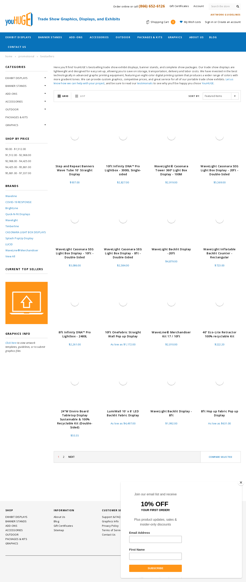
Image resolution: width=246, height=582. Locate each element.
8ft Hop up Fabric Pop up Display (219, 413)
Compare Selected (220, 456)
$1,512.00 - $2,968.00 (18, 155)
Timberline (12, 226)
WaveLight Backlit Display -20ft (171, 251)
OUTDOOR (123, 37)
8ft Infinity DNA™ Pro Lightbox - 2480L (75, 334)
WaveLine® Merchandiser (21, 250)
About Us (196, 37)
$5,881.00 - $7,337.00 (18, 173)
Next (71, 457)
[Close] (241, 482)
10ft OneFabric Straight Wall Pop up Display (123, 334)
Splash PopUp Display (19, 238)
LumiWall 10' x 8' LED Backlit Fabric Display (123, 413)
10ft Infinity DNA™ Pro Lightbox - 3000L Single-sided (123, 170)
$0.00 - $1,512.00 (15, 149)
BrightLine (11, 208)
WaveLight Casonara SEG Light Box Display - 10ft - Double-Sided (75, 253)
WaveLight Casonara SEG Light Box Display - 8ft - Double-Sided (123, 253)
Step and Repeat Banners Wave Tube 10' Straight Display (75, 170)
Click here (11, 343)
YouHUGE (208, 83)
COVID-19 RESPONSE (18, 202)
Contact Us (17, 47)
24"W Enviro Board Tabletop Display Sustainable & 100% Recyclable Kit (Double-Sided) (75, 419)
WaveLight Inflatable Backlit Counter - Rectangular (219, 253)
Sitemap (59, 530)
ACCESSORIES (99, 37)
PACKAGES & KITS (149, 37)
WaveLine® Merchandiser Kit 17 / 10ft (171, 334)
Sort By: (194, 96)
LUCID (9, 244)
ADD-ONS (75, 37)
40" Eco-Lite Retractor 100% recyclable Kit (220, 334)
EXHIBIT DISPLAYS (18, 37)
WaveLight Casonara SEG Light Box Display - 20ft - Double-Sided (220, 170)
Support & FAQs (112, 517)
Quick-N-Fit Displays (17, 214)
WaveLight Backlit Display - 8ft (171, 413)
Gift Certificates (63, 526)
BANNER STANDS (50, 37)
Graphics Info (110, 521)
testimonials (145, 83)
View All (10, 256)
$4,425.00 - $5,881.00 (18, 167)
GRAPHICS (175, 37)
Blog (213, 37)
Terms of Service (112, 530)
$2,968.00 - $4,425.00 (18, 161)
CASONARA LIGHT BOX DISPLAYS (25, 232)
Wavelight (11, 220)
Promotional (26, 56)
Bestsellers (47, 56)
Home (8, 56)
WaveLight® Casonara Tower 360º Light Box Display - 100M (171, 170)
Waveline (11, 196)
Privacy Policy (110, 526)
